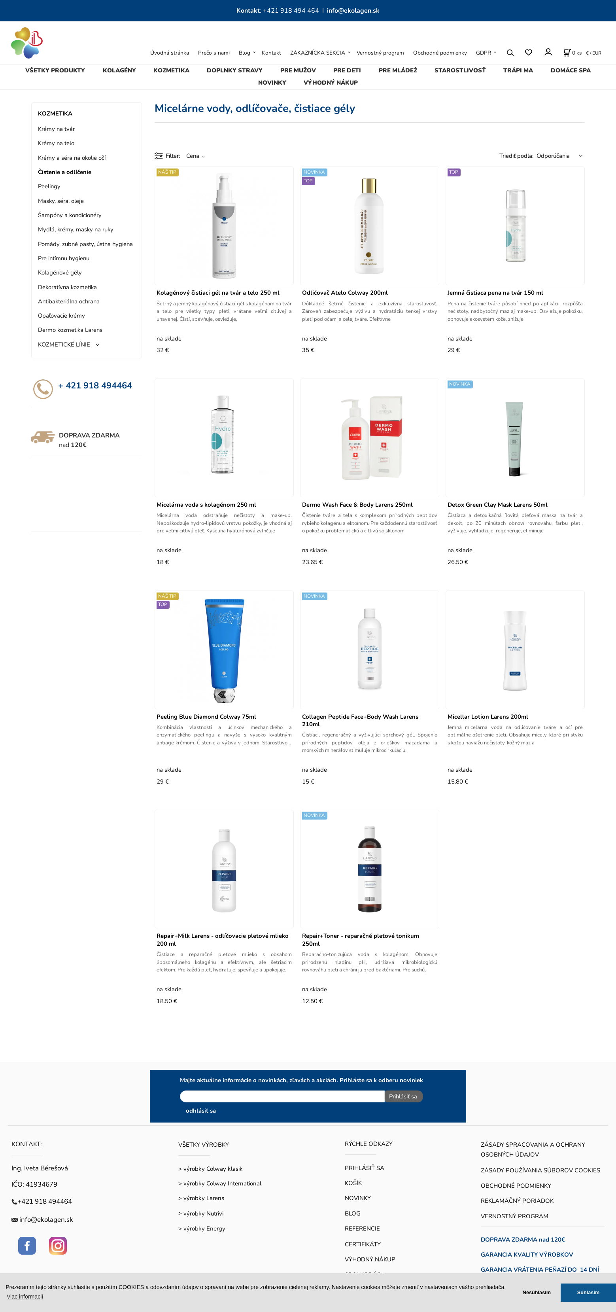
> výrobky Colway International (219, 1181)
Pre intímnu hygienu (63, 258)
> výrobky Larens (201, 1196)
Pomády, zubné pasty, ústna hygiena (85, 244)
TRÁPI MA (518, 70)
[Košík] (572, 52)
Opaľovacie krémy (61, 316)
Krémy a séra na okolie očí (72, 158)
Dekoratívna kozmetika (67, 287)
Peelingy (49, 186)
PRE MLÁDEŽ (398, 70)
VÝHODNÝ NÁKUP (331, 83)
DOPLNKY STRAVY (235, 70)
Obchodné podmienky (440, 53)
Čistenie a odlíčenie (64, 172)
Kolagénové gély (60, 272)
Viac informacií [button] (25, 1296)
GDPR (483, 53)
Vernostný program (380, 53)
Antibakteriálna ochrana (69, 301)
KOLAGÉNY (119, 70)
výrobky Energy (204, 1227)
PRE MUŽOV (298, 70)
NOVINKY (272, 83)
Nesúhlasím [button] (537, 1292)
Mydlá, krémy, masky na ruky (75, 229)
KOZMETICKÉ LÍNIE (64, 344)
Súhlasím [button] (588, 1292)
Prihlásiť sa (401, 1096)
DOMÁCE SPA (571, 70)
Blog (244, 53)
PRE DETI (347, 70)
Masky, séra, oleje (61, 201)
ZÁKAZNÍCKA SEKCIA (317, 53)
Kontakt (271, 53)
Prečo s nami (214, 53)
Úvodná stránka (169, 53)
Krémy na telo (56, 143)
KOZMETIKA (171, 70)
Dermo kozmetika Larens (70, 330)
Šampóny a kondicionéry (70, 215)
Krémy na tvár (56, 129)
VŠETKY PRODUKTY (55, 70)
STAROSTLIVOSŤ (460, 70)
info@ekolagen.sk (353, 10)
